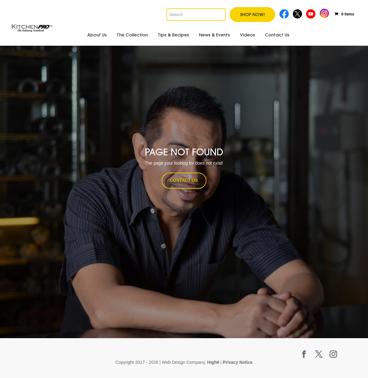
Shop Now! (252, 14)
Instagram (324, 12)
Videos (247, 35)
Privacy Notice (238, 362)
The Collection (132, 35)
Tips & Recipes (173, 35)
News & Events (214, 35)
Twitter (298, 13)
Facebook (284, 13)
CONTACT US (184, 180)
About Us (97, 35)
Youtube (312, 13)
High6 (213, 362)
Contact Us (277, 35)
